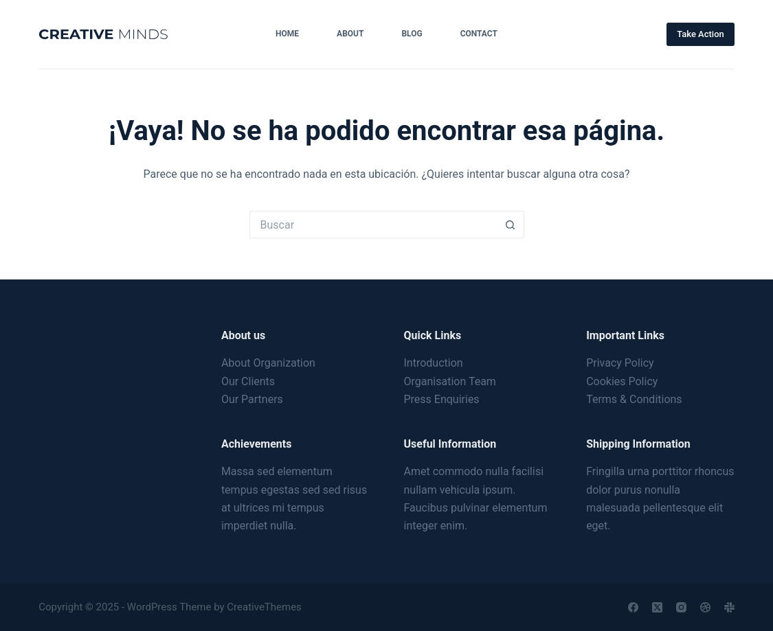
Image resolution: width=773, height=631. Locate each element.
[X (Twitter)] (657, 607)
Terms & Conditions (634, 399)
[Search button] (510, 224)
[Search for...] (373, 224)
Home (287, 33)
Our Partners (252, 399)
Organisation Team (450, 381)
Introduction (433, 362)
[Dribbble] (705, 607)
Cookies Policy (622, 381)
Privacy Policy (620, 362)
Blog (411, 33)
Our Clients (248, 381)
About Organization (268, 362)
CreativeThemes (264, 607)
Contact (478, 33)
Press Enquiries (442, 399)
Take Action (700, 34)
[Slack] (729, 607)
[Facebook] (633, 607)
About (350, 33)
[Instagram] (681, 607)
